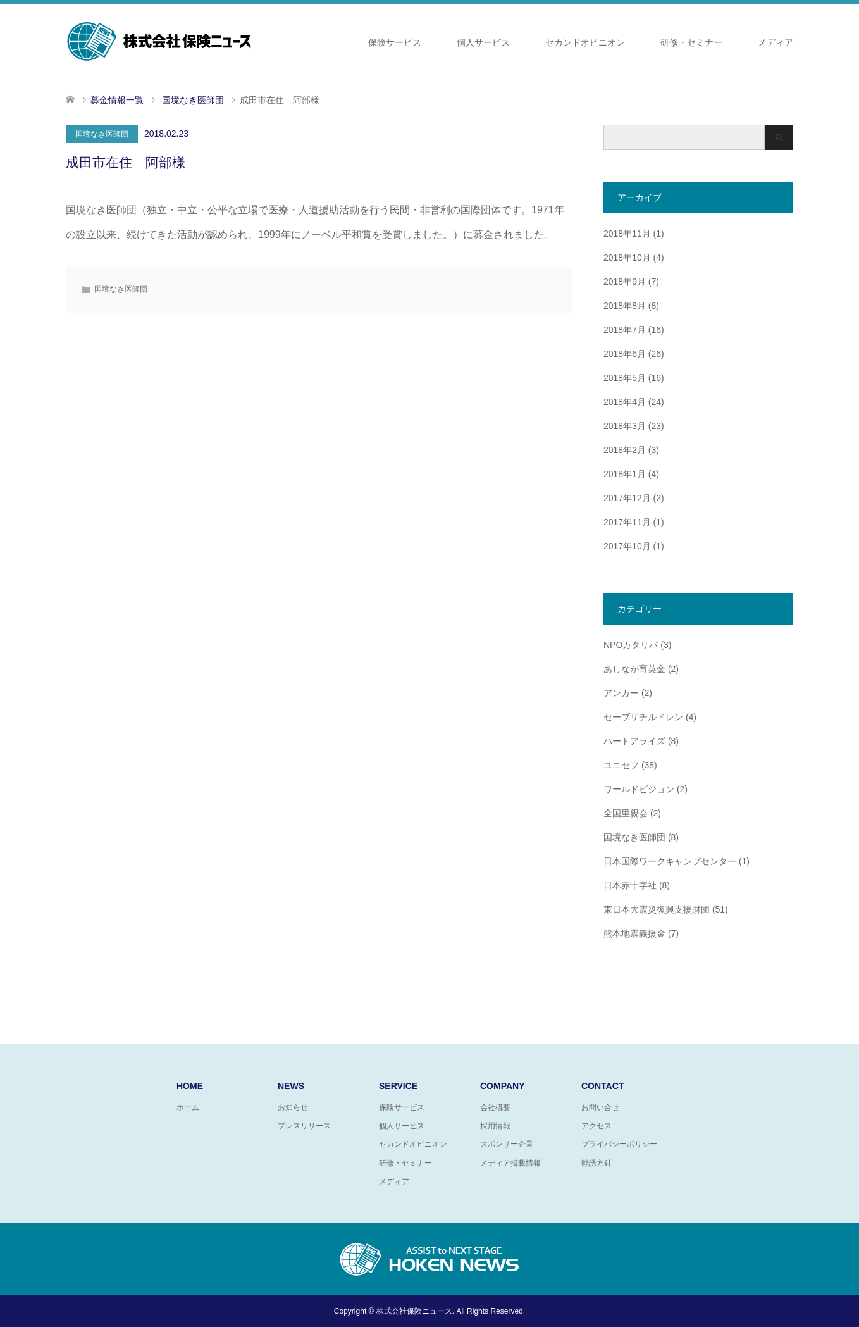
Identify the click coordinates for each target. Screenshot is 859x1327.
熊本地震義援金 (634, 933)
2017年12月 (627, 498)
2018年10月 (627, 257)
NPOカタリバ (630, 645)
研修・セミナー (691, 42)
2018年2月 (624, 450)
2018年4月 (624, 402)
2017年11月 (627, 522)
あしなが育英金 (634, 669)
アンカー (621, 693)
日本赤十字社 (630, 885)
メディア (775, 42)
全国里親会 (625, 813)
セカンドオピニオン (585, 42)
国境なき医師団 (101, 134)
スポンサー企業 (506, 1144)
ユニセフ (621, 765)
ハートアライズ (634, 741)
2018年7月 (624, 330)
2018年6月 (624, 354)
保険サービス (394, 42)
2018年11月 (627, 233)
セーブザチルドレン (643, 717)
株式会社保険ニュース (414, 1311)
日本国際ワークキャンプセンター (669, 861)
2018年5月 (624, 378)
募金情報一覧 (117, 100)
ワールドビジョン (638, 789)
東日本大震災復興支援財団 (656, 909)
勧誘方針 (596, 1163)
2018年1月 (624, 474)
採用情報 (495, 1125)
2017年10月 (627, 546)
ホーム (187, 1107)
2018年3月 (624, 426)
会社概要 (495, 1107)
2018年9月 (624, 282)
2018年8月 (624, 306)
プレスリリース (304, 1125)
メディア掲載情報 (510, 1163)
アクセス (596, 1125)
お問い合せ (600, 1107)
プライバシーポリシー (619, 1144)
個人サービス (483, 42)
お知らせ (293, 1107)
